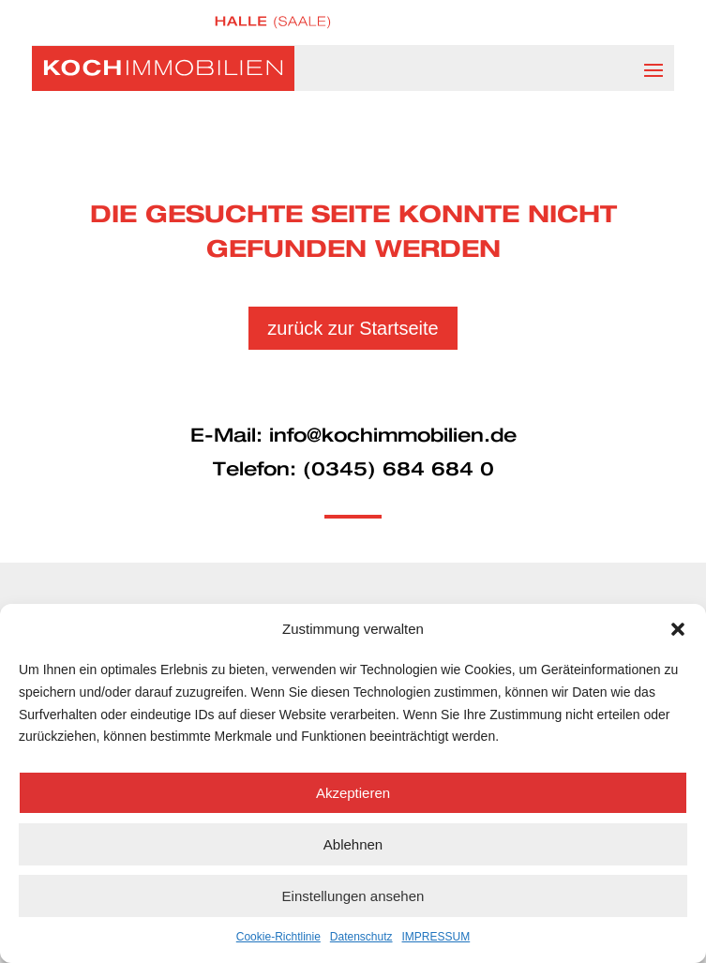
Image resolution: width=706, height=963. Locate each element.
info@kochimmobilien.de (393, 436)
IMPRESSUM (436, 936)
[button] (677, 629)
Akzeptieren (353, 793)
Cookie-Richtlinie (278, 936)
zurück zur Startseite (352, 328)
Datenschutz (361, 936)
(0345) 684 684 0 (398, 469)
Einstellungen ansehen (353, 896)
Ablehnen (353, 844)
